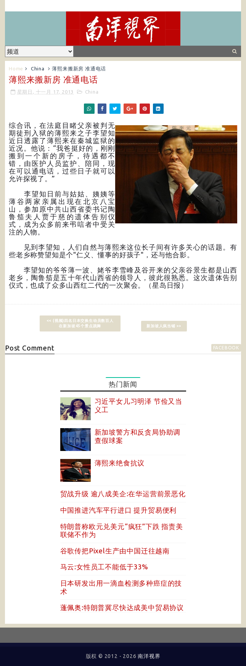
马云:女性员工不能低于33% (104, 566)
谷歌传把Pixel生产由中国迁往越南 (115, 550)
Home (16, 68)
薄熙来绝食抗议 (120, 463)
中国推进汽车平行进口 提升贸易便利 (118, 510)
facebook (226, 347)
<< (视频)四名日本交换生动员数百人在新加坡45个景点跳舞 (80, 323)
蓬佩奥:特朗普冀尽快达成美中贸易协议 (122, 607)
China (38, 68)
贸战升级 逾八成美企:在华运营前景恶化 (123, 493)
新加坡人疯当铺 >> (164, 326)
